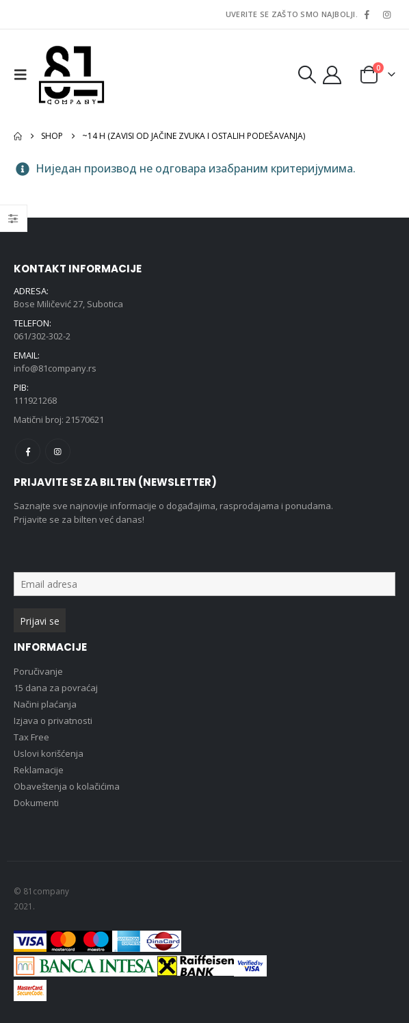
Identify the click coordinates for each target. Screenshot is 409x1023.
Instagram (57, 451)
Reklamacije (39, 770)
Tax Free (31, 737)
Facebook (27, 451)
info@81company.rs (55, 368)
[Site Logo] (71, 74)
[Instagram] (386, 14)
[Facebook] (366, 14)
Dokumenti (36, 803)
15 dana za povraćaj (56, 688)
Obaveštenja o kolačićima (67, 786)
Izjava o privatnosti (53, 720)
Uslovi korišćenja (48, 753)
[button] (24, 74)
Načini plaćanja (45, 704)
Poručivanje (38, 671)
